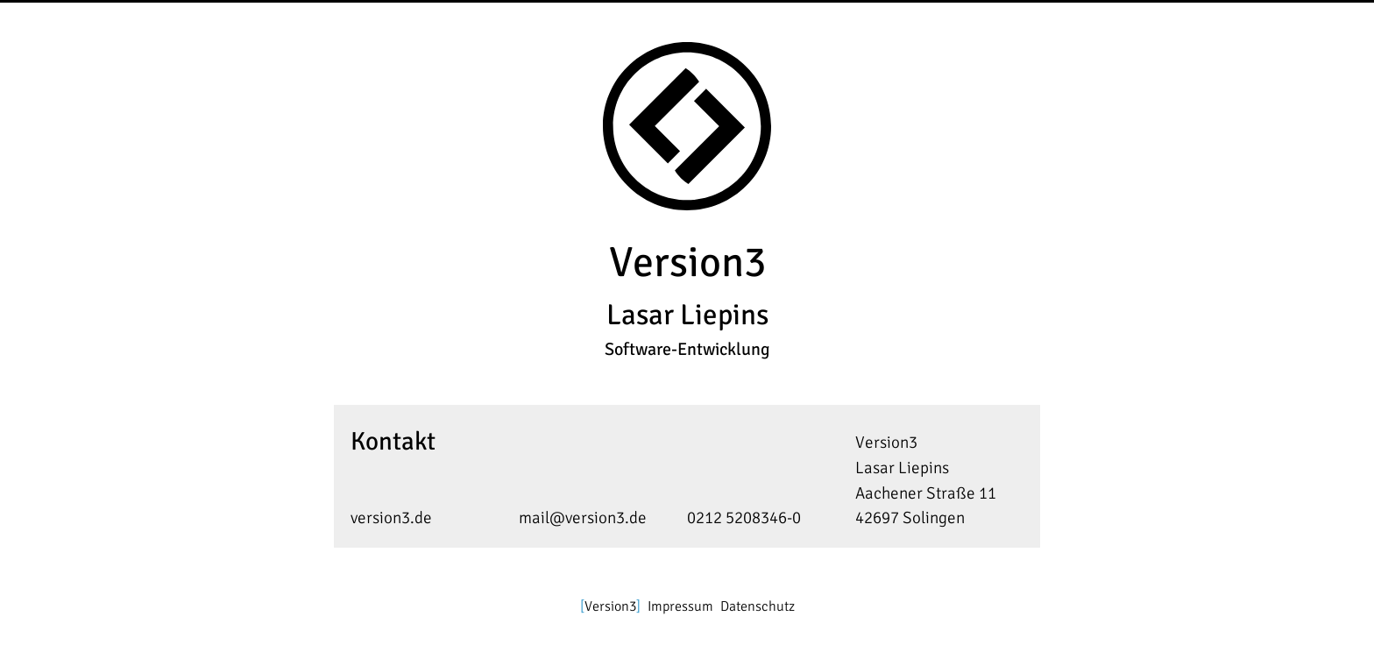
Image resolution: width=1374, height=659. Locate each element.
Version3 (610, 606)
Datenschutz (757, 606)
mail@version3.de (583, 517)
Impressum (680, 606)
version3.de (391, 517)
